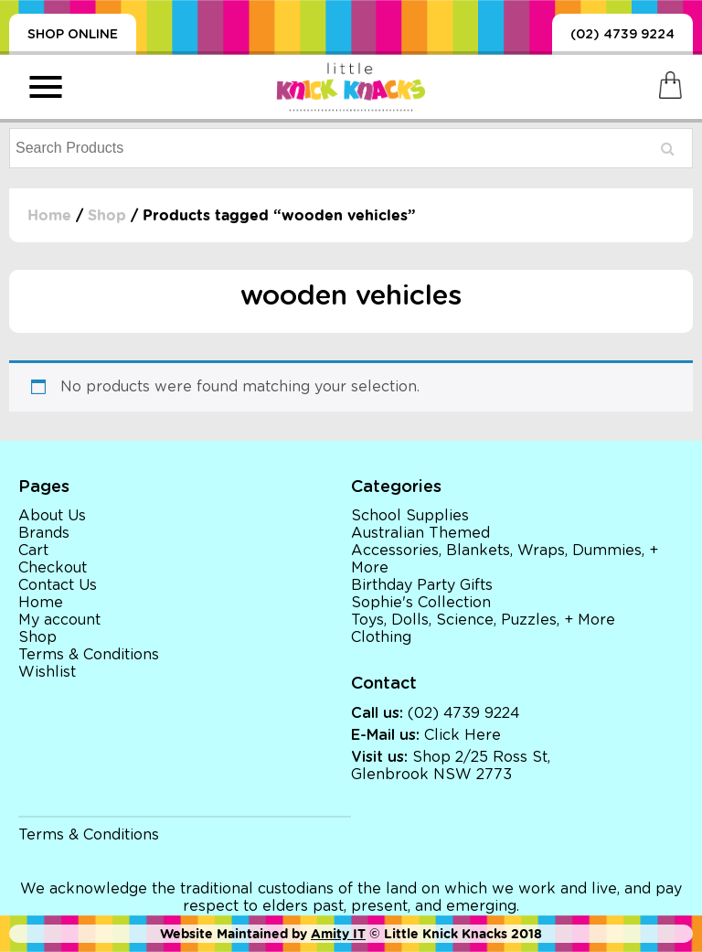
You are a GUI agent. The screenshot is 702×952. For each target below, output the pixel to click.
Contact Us (57, 585)
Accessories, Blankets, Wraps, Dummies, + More (504, 559)
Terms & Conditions (88, 654)
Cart (33, 550)
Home (49, 215)
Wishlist (47, 672)
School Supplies (410, 515)
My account (59, 620)
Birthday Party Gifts (422, 585)
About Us (52, 515)
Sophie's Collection (421, 602)
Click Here (462, 735)
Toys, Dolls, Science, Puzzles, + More (483, 620)
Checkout (52, 568)
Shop (107, 215)
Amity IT (338, 933)
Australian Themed (420, 533)
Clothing (381, 637)
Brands (43, 533)
